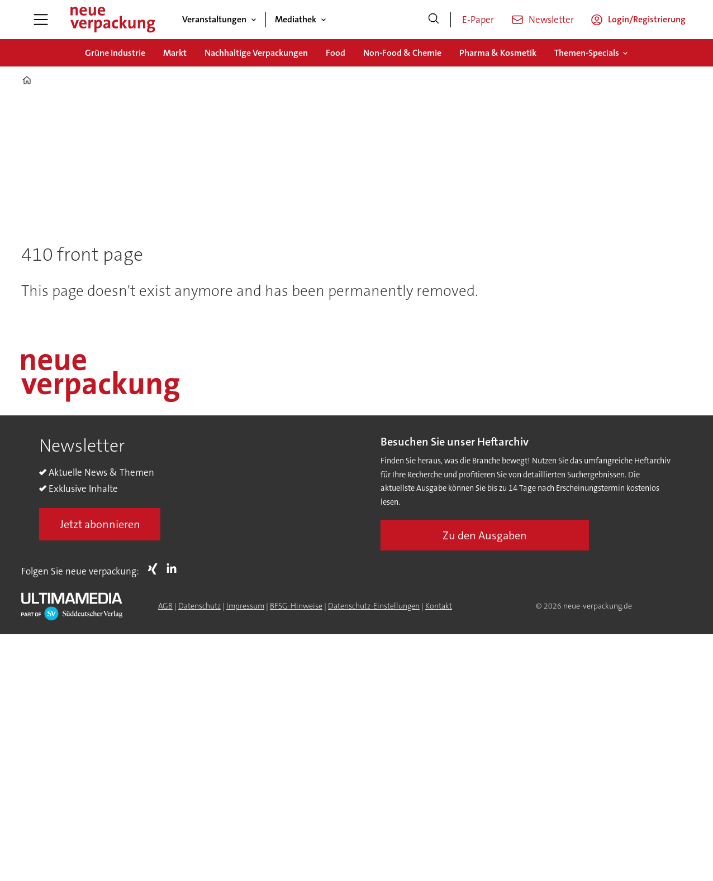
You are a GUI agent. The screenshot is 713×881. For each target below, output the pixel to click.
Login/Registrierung (647, 19)
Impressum (245, 606)
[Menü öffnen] (40, 19)
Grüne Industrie (115, 53)
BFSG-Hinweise (296, 606)
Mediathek (295, 19)
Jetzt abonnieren (100, 524)
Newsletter (551, 19)
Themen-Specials (586, 53)
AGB (165, 606)
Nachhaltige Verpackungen (256, 53)
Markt (175, 53)
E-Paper (478, 19)
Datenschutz (199, 606)
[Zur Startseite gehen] (112, 19)
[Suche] (433, 19)
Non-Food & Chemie (402, 53)
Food (335, 53)
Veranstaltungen (214, 19)
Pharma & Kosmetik (497, 53)
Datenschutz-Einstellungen (374, 606)
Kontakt (438, 606)
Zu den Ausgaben (485, 535)
